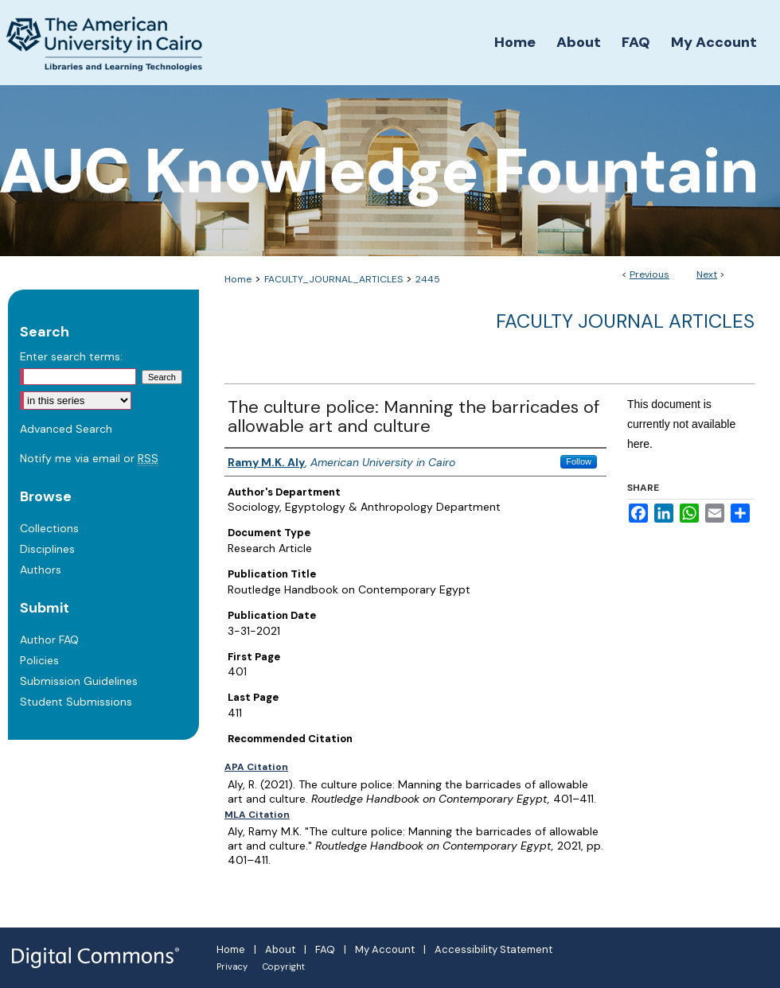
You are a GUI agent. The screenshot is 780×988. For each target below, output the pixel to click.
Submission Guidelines (79, 681)
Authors (40, 569)
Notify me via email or (89, 458)
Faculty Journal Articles (625, 321)
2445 (427, 279)
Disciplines (47, 549)
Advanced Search (66, 429)
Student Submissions (76, 701)
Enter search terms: (71, 356)
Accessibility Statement (493, 949)
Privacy (232, 966)
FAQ (325, 949)
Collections (49, 528)
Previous (649, 274)
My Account (385, 949)
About (280, 949)
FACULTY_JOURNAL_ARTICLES (333, 279)
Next (706, 274)
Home (238, 279)
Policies (39, 660)
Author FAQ (49, 639)
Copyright (284, 966)
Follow (578, 461)
